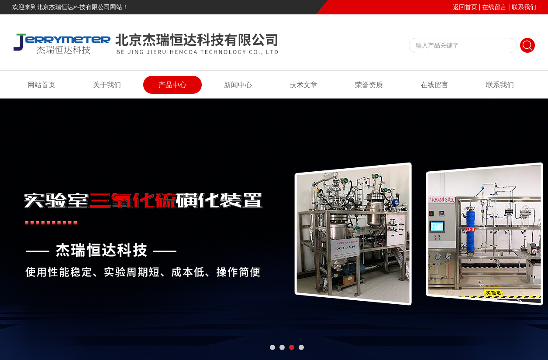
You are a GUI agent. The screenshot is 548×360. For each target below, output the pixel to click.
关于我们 (107, 84)
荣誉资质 (369, 84)
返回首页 (465, 6)
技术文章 (303, 84)
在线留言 (494, 6)
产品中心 (172, 84)
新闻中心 (238, 84)
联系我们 (524, 6)
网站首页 (41, 84)
